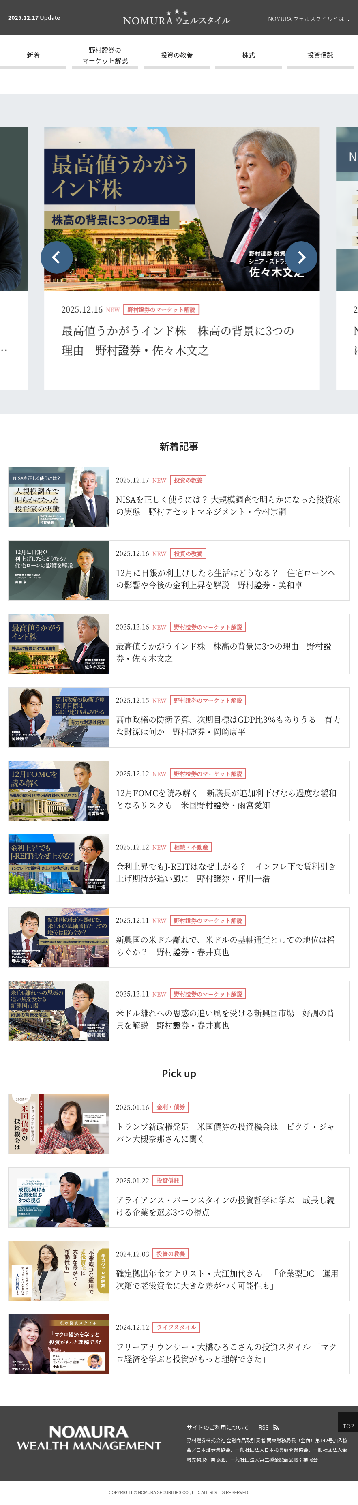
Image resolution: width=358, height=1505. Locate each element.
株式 (248, 55)
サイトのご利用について (218, 1427)
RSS (264, 1427)
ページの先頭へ (348, 1422)
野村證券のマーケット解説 (105, 55)
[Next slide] (301, 257)
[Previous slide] (57, 257)
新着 (33, 55)
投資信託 (320, 55)
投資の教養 (177, 55)
